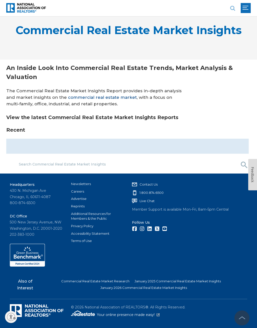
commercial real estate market (102, 97)
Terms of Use (81, 241)
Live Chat (147, 201)
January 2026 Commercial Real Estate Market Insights (143, 288)
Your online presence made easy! (128, 314)
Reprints (78, 206)
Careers (77, 191)
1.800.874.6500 (152, 193)
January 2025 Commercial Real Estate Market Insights (178, 281)
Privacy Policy (82, 226)
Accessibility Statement (90, 233)
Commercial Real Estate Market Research (95, 281)
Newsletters (81, 184)
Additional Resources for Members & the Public (91, 216)
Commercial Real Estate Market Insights (129, 30)
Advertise (79, 199)
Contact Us (149, 184)
